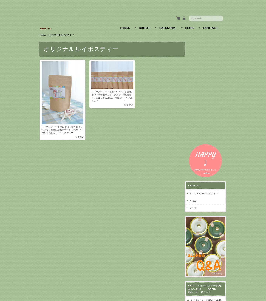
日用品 (195, 80)
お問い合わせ (199, 190)
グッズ (195, 88)
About (144, 21)
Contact (210, 21)
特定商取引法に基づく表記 (206, 204)
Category (167, 21)
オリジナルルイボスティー (206, 73)
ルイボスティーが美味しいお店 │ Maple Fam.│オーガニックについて (208, 179)
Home (125, 21)
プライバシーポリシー (204, 197)
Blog (189, 21)
